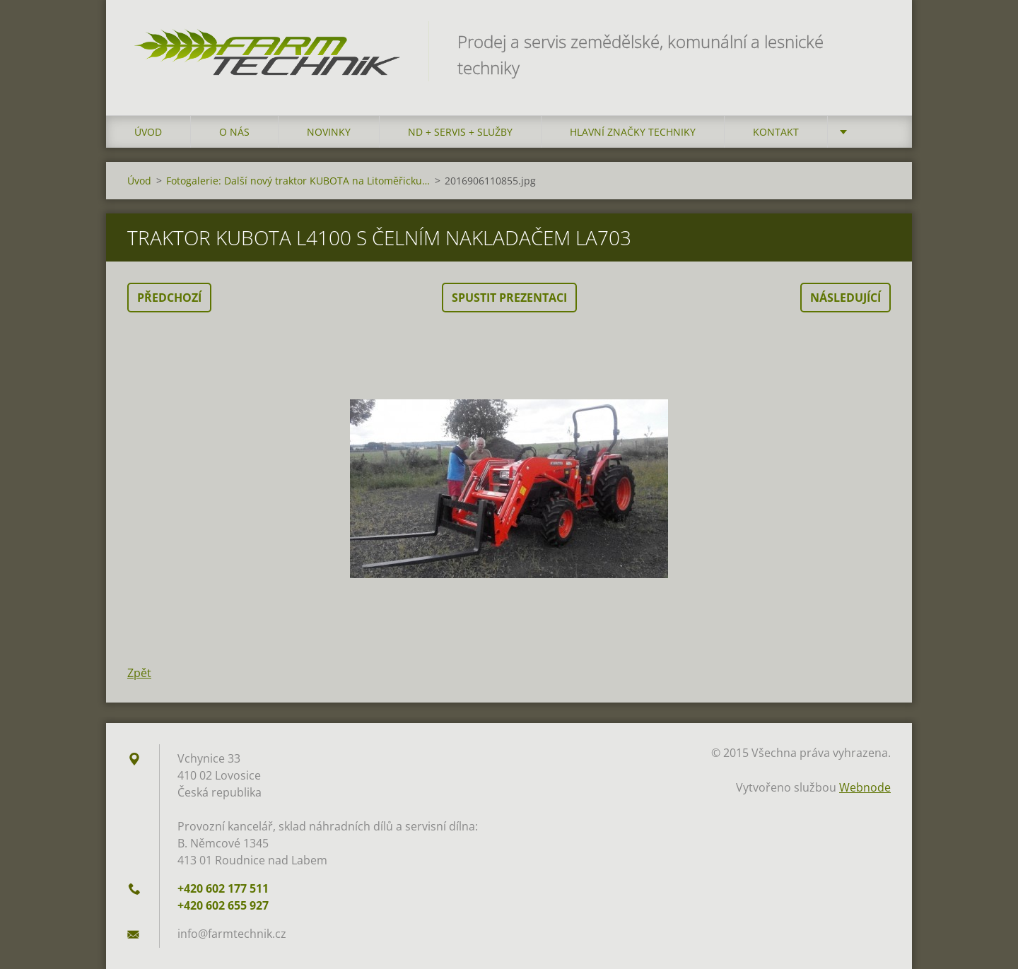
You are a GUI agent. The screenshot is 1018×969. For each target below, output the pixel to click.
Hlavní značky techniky (633, 132)
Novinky (329, 132)
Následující (845, 297)
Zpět (139, 673)
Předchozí (169, 297)
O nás (234, 132)
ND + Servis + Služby (460, 132)
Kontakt (776, 132)
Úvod (148, 132)
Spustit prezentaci (509, 297)
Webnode (865, 787)
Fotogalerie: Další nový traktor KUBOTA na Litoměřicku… (298, 180)
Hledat (875, 41)
